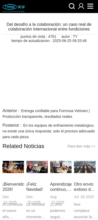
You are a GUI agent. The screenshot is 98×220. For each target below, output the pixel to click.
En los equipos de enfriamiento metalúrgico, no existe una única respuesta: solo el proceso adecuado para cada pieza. (48, 131)
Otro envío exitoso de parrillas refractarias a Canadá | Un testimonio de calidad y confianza (84, 187)
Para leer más (82, 146)
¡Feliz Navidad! (34, 187)
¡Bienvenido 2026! (13, 187)
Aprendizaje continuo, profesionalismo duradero (61, 187)
